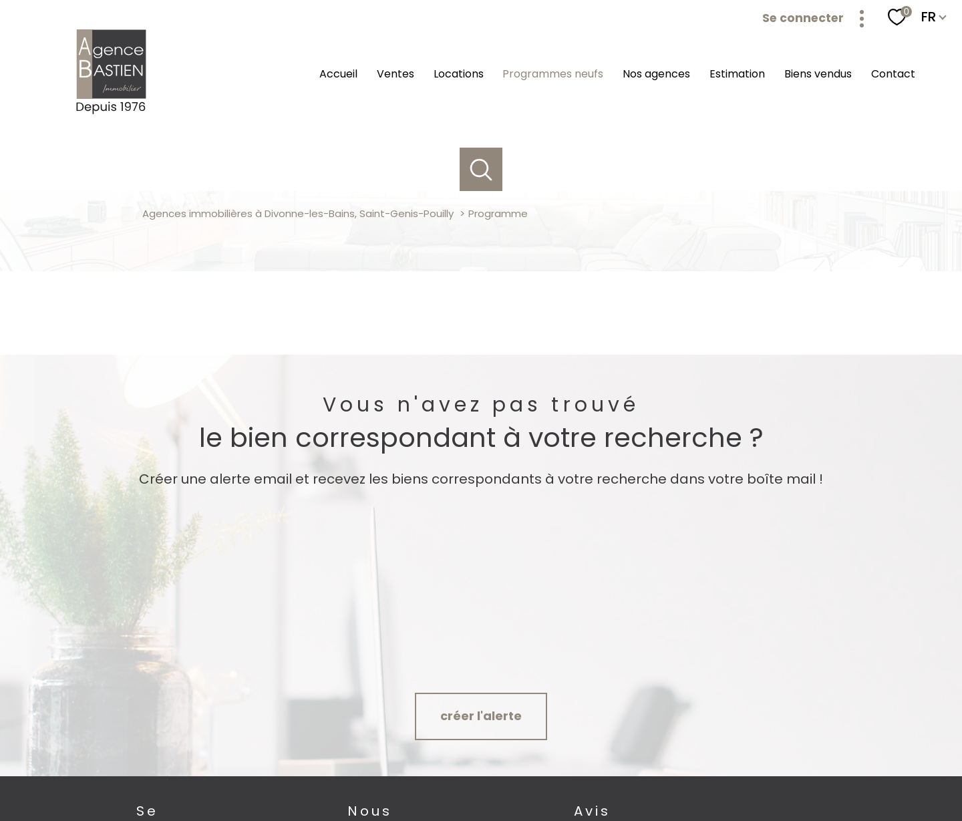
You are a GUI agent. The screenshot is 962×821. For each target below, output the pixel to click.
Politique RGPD (734, 767)
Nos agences (656, 73)
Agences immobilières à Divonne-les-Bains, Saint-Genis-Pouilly (298, 213)
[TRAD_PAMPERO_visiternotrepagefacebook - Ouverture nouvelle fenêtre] (370, 720)
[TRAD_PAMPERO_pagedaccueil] (112, 113)
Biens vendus (818, 73)
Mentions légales (570, 767)
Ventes (395, 73)
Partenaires (674, 767)
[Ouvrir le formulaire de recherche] (481, 169)
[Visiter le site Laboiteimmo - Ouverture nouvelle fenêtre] (481, 798)
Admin (628, 767)
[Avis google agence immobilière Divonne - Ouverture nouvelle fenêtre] (554, 719)
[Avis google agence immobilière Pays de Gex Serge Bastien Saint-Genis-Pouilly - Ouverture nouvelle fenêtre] (631, 719)
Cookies (788, 767)
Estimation (737, 73)
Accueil (338, 73)
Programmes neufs (552, 73)
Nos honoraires (441, 767)
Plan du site (504, 767)
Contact (893, 73)
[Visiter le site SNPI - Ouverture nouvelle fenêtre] (814, 719)
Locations (459, 73)
